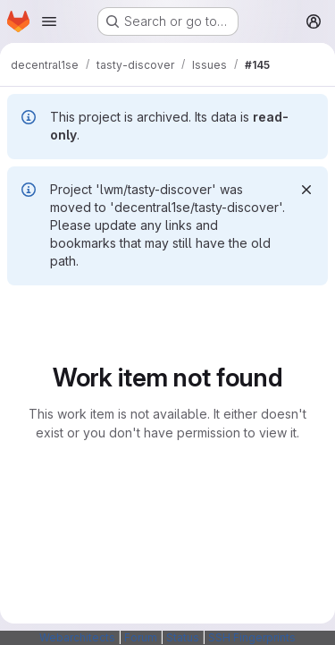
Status (182, 637)
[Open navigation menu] (49, 21)
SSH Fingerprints (252, 637)
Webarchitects (77, 637)
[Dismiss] (306, 189)
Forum (140, 637)
